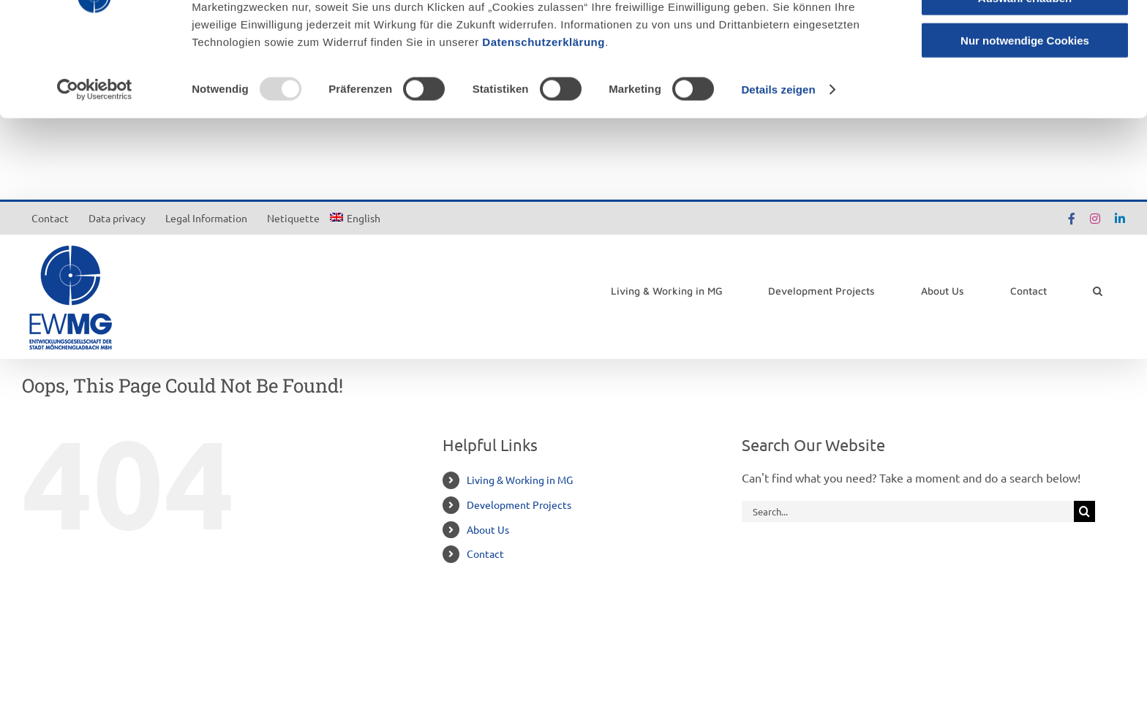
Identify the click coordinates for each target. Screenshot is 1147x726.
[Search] (1084, 511)
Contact (485, 553)
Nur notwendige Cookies (1024, 122)
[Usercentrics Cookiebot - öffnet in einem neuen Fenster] (95, 171)
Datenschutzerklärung (543, 123)
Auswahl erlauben (1025, 79)
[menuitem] (354, 218)
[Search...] (908, 511)
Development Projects (519, 504)
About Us (488, 529)
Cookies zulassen (1025, 36)
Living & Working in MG (520, 479)
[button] (1097, 291)
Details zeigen (778, 171)
